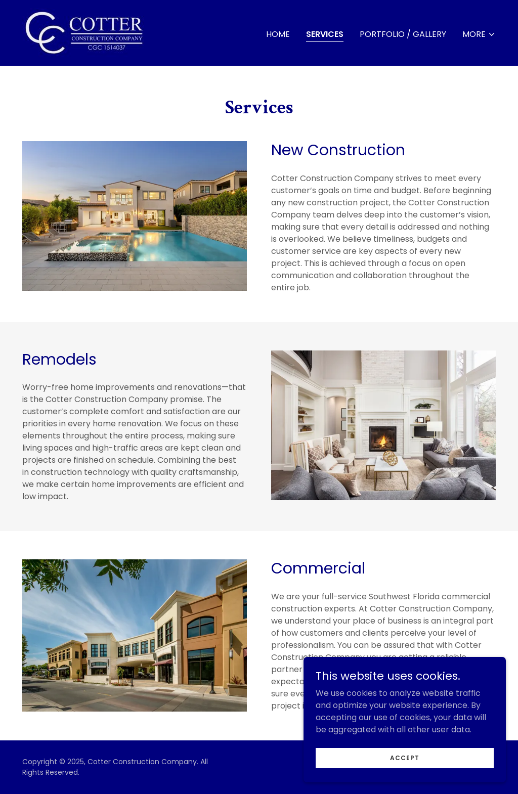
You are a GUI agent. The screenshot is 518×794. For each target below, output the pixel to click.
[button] (479, 34)
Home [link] (278, 34)
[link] (85, 32)
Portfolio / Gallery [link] (403, 34)
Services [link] (324, 34)
